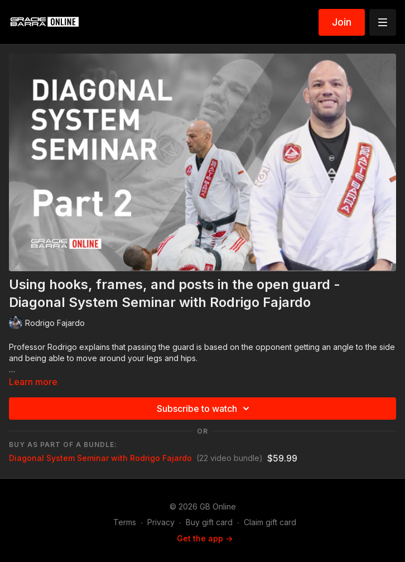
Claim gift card (270, 522)
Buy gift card (209, 522)
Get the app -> (205, 538)
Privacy (161, 522)
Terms (124, 522)
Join (341, 22)
